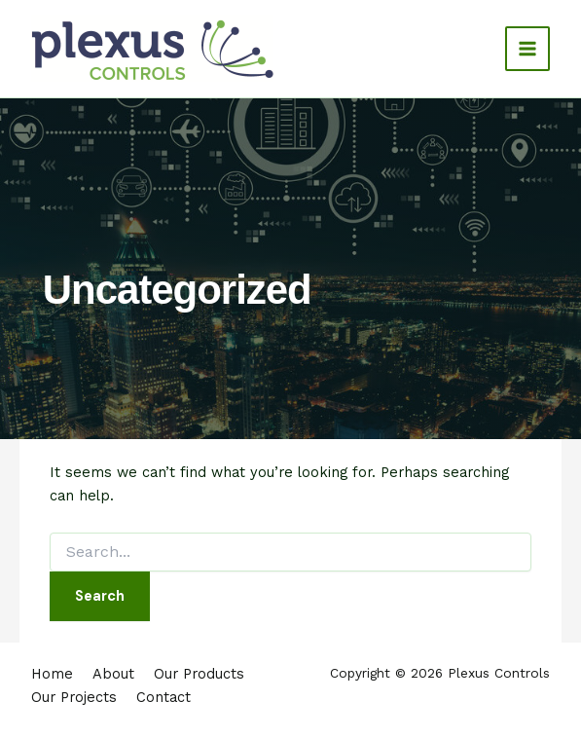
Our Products (199, 674)
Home (52, 674)
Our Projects (74, 697)
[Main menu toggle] (527, 48)
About (113, 674)
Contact (163, 697)
